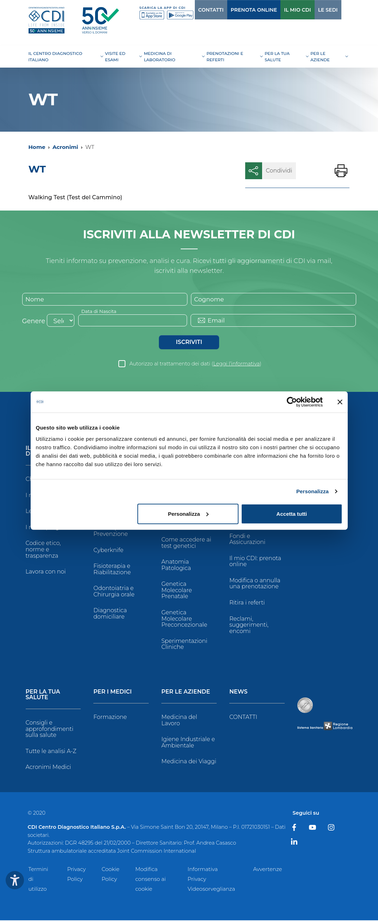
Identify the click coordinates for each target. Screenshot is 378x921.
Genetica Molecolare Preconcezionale (184, 619)
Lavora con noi (46, 572)
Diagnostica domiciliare (110, 614)
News (238, 693)
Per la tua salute (43, 695)
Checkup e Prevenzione (110, 531)
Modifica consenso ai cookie (150, 879)
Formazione (110, 717)
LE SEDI (313, 10)
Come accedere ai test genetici (186, 543)
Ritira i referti (247, 603)
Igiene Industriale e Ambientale (188, 743)
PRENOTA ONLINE (239, 10)
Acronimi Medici (48, 767)
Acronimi (65, 147)
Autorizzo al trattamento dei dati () (195, 364)
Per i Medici (112, 693)
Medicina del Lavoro (179, 720)
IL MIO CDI (282, 10)
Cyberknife (108, 550)
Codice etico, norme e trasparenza (43, 549)
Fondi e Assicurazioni (247, 539)
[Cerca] (338, 9)
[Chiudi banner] (339, 402)
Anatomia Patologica (176, 565)
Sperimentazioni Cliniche (184, 644)
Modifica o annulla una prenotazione (254, 584)
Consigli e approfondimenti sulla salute (50, 729)
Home (37, 147)
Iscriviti (189, 342)
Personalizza (312, 491)
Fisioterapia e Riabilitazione (112, 569)
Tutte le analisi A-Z (51, 751)
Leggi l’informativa (236, 364)
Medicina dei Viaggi (188, 762)
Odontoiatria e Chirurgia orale (114, 592)
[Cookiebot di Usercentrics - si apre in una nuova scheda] (292, 402)
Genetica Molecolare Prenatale (176, 590)
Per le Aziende (185, 693)
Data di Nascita (99, 311)
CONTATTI (196, 10)
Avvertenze (267, 869)
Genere (33, 322)
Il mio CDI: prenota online (255, 562)
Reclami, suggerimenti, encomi (248, 625)
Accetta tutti (292, 513)
